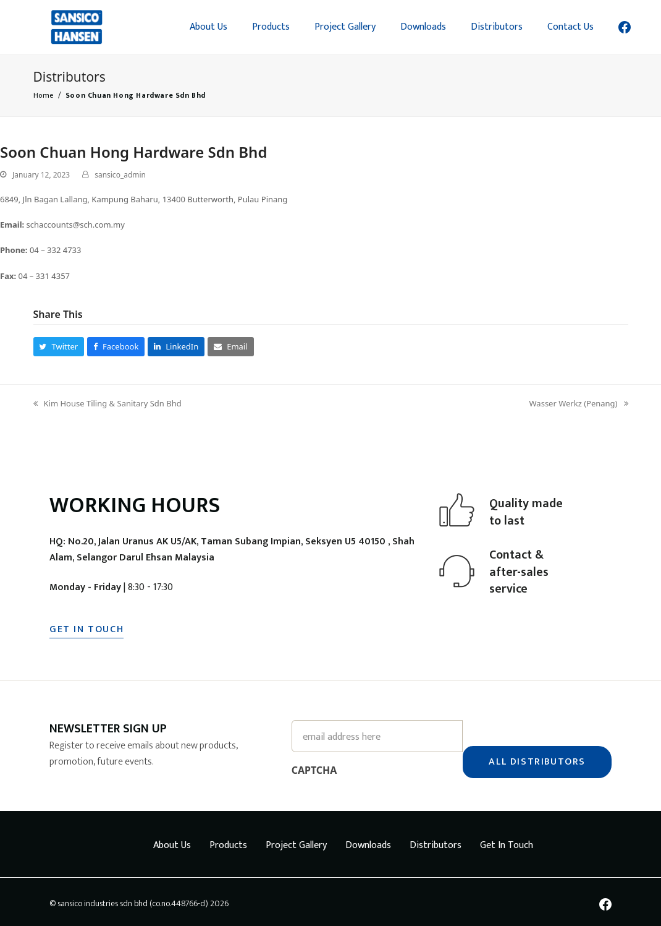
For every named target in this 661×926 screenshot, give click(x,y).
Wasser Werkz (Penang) (578, 404)
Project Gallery (296, 841)
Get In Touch (506, 841)
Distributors (435, 841)
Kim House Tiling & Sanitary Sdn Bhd (107, 404)
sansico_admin (120, 174)
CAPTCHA (314, 766)
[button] (59, 346)
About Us (172, 841)
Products (228, 841)
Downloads (368, 841)
